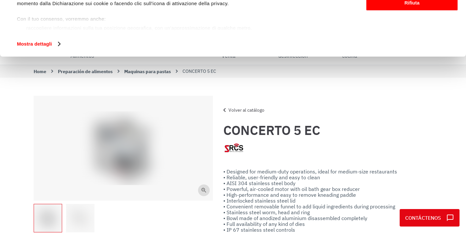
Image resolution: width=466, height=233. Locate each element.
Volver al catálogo (242, 110)
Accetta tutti (412, 16)
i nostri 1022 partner (55, 23)
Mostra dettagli (34, 95)
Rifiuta (412, 54)
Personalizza (412, 35)
